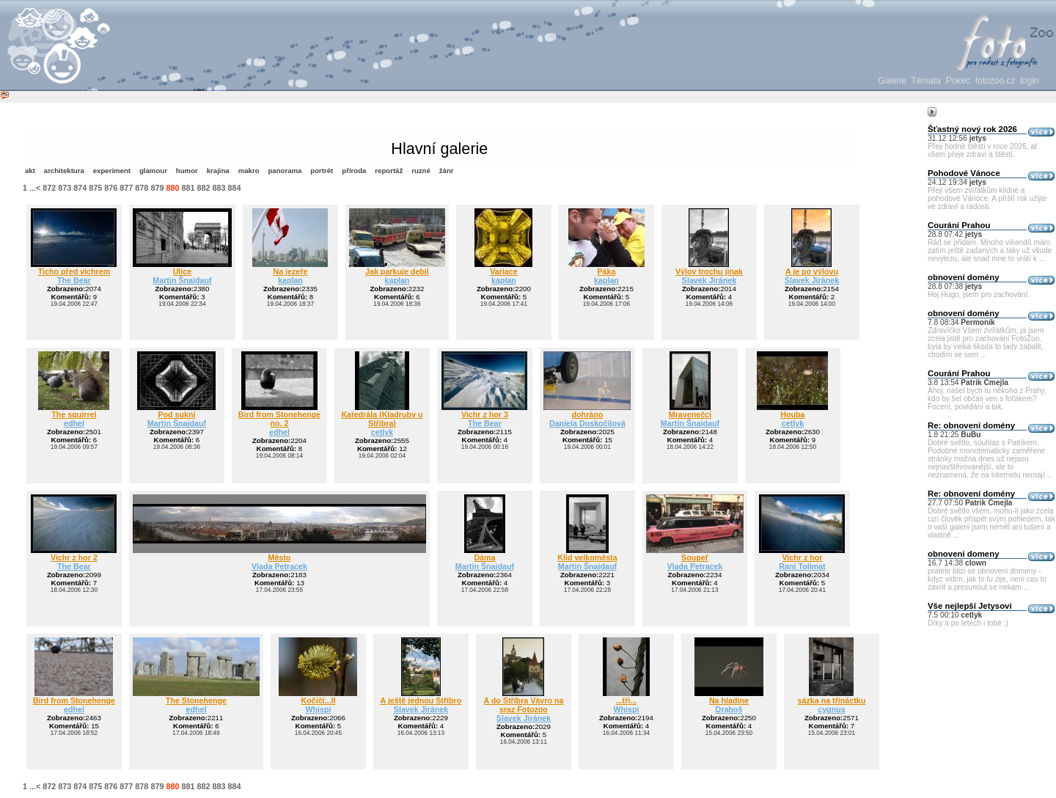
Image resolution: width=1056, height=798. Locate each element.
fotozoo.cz (995, 81)
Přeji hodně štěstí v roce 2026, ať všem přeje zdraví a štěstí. (983, 150)
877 (126, 187)
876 (110, 187)
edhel (74, 423)
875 (95, 187)
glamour (153, 170)
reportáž (389, 170)
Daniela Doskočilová (587, 423)
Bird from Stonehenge (74, 700)
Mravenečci (690, 414)
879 (157, 187)
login (1029, 81)
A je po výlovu (811, 271)
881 (187, 187)
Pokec (958, 81)
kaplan (290, 280)
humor (187, 170)
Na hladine (729, 700)
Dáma (484, 557)
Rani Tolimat (802, 566)
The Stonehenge (196, 700)
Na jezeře (290, 271)
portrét (321, 170)
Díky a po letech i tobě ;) (968, 623)
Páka (606, 271)
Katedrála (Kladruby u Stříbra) (381, 419)
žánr (446, 170)
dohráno (588, 414)
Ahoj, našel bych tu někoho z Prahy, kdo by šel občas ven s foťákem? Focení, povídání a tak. (987, 399)
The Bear (74, 280)
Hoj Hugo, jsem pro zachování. (979, 294)
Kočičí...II (318, 700)
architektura (64, 170)
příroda (354, 170)
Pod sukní (176, 414)
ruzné (420, 170)
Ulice (182, 271)
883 (218, 187)
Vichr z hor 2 (74, 557)
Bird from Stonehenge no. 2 (279, 419)
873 (64, 187)
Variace (503, 271)
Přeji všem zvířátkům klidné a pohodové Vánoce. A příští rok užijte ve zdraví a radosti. (987, 198)
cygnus (831, 709)
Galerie (892, 81)
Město (279, 557)
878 (141, 187)
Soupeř (694, 557)
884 (234, 187)
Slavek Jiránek (709, 280)
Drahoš (729, 709)
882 (203, 187)
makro (249, 170)
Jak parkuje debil (397, 271)
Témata (926, 81)
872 (49, 187)
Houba (792, 414)
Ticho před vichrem (74, 271)
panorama (284, 170)
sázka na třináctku (832, 700)
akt (30, 170)
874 (80, 187)
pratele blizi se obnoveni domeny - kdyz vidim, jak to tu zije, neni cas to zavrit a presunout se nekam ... (987, 579)
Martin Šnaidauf (182, 280)
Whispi (318, 709)
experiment (112, 170)
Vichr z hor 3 (484, 414)
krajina (218, 170)
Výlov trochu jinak (709, 271)
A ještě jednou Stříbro (421, 700)
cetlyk (382, 432)
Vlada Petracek (279, 566)
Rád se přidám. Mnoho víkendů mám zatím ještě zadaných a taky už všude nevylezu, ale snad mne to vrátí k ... (990, 250)
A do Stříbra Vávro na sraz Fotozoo (523, 705)
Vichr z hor (802, 557)
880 (172, 187)
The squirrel (73, 414)
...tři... (626, 700)
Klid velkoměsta (587, 557)
